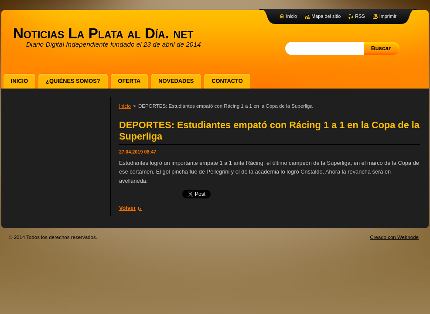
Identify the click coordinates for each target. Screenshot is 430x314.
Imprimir (387, 16)
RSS (360, 16)
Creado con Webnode (394, 237)
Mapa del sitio (326, 16)
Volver (127, 208)
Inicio (125, 106)
